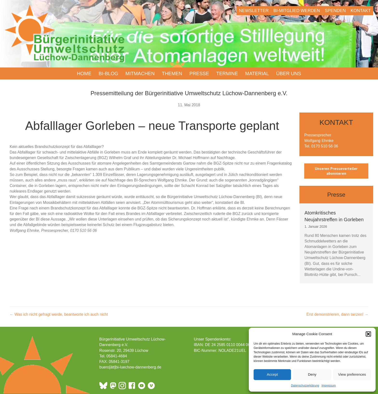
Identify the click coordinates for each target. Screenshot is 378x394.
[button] (368, 334)
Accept (272, 374)
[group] (336, 243)
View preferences (352, 374)
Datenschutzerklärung (305, 385)
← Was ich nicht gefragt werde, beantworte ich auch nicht (59, 314)
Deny (312, 374)
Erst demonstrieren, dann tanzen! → (337, 314)
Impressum (329, 385)
